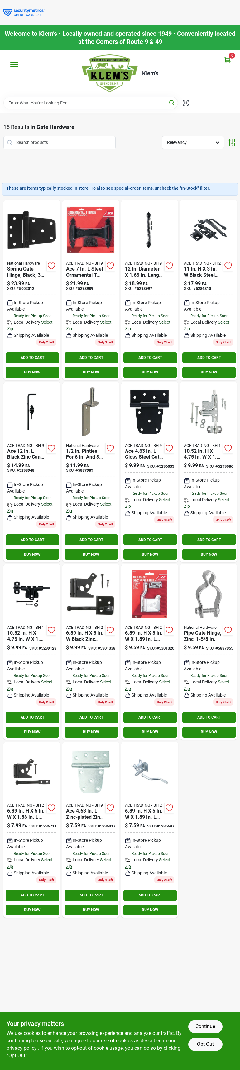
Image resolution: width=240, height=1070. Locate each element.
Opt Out (205, 1044)
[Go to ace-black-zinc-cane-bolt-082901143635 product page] (31, 472)
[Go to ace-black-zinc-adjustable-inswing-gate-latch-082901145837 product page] (90, 652)
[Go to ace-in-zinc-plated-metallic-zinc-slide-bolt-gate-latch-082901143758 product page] (208, 472)
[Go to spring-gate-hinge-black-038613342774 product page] (31, 290)
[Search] (172, 102)
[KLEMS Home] (110, 73)
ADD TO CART (32, 357)
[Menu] (14, 64)
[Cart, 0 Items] (227, 60)
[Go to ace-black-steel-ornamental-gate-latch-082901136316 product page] (208, 290)
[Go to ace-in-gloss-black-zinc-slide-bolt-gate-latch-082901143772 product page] (31, 652)
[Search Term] (90, 103)
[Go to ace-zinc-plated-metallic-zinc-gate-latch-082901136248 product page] (31, 830)
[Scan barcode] (185, 103)
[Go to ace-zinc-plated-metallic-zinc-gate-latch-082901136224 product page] (149, 830)
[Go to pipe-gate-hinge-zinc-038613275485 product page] (208, 652)
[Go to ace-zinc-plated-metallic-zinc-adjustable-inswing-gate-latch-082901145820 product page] (149, 652)
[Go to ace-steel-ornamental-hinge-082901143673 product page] (90, 290)
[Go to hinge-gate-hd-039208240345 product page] (90, 830)
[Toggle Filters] (232, 142)
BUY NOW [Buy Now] (32, 372)
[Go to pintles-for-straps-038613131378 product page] (90, 472)
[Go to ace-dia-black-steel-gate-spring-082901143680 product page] (149, 290)
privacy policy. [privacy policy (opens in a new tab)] (22, 1048)
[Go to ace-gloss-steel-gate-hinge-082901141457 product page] (149, 472)
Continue (205, 1026)
